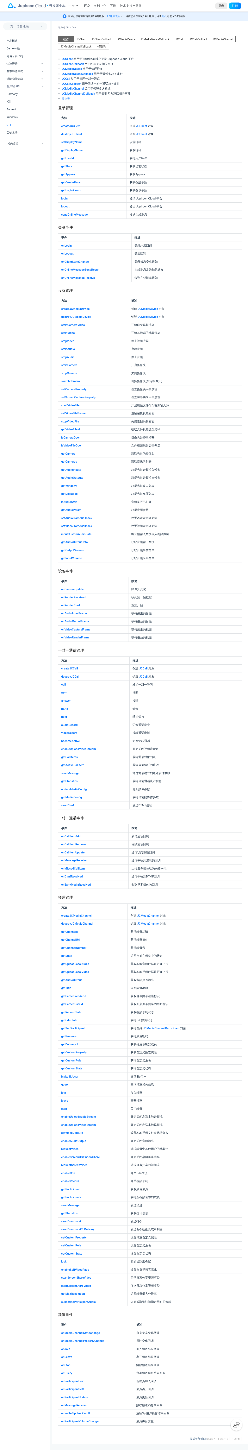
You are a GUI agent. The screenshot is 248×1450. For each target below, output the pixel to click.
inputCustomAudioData (76, 534)
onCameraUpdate (72, 589)
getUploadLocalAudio (75, 964)
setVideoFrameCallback (76, 526)
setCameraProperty (74, 389)
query (65, 1084)
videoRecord (69, 733)
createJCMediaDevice (75, 309)
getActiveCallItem (72, 765)
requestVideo (69, 1149)
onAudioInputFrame (74, 613)
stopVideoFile (70, 421)
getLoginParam (71, 190)
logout (65, 206)
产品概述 (12, 40)
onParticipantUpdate (74, 1397)
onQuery (66, 1373)
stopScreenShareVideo (76, 1286)
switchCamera (70, 381)
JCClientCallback (101, 39)
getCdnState (69, 1020)
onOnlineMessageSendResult (80, 269)
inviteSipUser (69, 1076)
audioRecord (69, 725)
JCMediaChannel (223, 39)
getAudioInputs (71, 470)
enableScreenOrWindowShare (80, 1157)
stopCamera (69, 373)
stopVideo (67, 341)
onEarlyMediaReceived (76, 884)
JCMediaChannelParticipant (161, 1028)
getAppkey (68, 174)
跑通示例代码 (15, 56)
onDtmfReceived (72, 876)
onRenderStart (70, 605)
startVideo (68, 333)
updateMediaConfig (74, 789)
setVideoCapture (72, 1133)
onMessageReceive (74, 860)
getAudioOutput (71, 980)
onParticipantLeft (72, 1389)
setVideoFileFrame (73, 413)
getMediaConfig (71, 797)
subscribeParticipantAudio (78, 1302)
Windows (12, 117)
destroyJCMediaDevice (76, 317)
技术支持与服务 (131, 6)
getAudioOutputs (72, 477)
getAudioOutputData (74, 542)
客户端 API (64, 27)
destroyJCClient (71, 134)
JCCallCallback (198, 39)
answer (66, 700)
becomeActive (70, 741)
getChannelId (69, 932)
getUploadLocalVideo (75, 972)
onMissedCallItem (73, 868)
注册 (235, 6)
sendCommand (71, 1221)
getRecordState (71, 1012)
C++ (9, 124)
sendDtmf (67, 805)
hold (64, 717)
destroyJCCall (70, 676)
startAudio (68, 349)
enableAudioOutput (73, 1141)
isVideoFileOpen (71, 445)
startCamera (69, 365)
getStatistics (69, 781)
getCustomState (71, 1068)
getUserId (67, 158)
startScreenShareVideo (76, 1277)
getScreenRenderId (73, 996)
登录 (221, 6)
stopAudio (67, 357)
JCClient (81, 39)
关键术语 (12, 132)
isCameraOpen (70, 437)
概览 (66, 39)
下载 (113, 6)
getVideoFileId (70, 429)
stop (64, 1109)
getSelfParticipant (73, 1028)
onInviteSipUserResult (75, 1413)
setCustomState (71, 1253)
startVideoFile (70, 405)
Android (11, 109)
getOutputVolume (72, 550)
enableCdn (68, 1173)
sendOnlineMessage (74, 214)
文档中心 (100, 6)
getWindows (69, 486)
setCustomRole (71, 1245)
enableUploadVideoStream (78, 749)
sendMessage (70, 773)
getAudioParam (71, 510)
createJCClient (70, 126)
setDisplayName (72, 142)
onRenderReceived (73, 597)
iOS (9, 101)
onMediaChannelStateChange (80, 1333)
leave (64, 1100)
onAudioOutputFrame (75, 621)
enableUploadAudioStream (78, 1116)
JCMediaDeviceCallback (154, 39)
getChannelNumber (73, 948)
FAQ (87, 6)
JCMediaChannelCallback (75, 46)
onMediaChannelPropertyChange (82, 1341)
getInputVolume (71, 558)
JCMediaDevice (126, 39)
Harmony (12, 94)
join (63, 1092)
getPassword (69, 1036)
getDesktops (69, 494)
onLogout (67, 253)
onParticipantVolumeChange (80, 1421)
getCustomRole (71, 1060)
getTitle (66, 988)
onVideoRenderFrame (75, 637)
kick (63, 1261)
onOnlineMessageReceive (78, 278)
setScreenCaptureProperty (78, 397)
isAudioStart (69, 502)
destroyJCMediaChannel (77, 923)
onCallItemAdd (71, 836)
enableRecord (70, 1181)
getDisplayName (72, 150)
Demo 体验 (13, 48)
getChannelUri (70, 939)
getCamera (68, 453)
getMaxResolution (73, 1293)
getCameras (69, 461)
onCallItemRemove (73, 844)
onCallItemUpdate (73, 852)
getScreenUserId (72, 1004)
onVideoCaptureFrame (75, 629)
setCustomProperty (74, 1237)
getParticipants (71, 1197)
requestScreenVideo (74, 1165)
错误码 (101, 46)
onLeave (66, 1357)
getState (66, 166)
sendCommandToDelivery (78, 1229)
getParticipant (70, 1189)
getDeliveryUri (70, 1044)
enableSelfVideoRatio (75, 1269)
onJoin (65, 1349)
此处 (164, 16)
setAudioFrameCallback (76, 518)
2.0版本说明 (113, 16)
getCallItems (69, 757)
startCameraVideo (73, 325)
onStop (66, 1365)
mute (64, 709)
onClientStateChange (75, 261)
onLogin (66, 245)
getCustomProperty (74, 1052)
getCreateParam (71, 182)
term (64, 692)
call (63, 684)
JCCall (179, 39)
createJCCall (69, 668)
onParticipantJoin (72, 1381)
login (64, 198)
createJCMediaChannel (76, 915)
